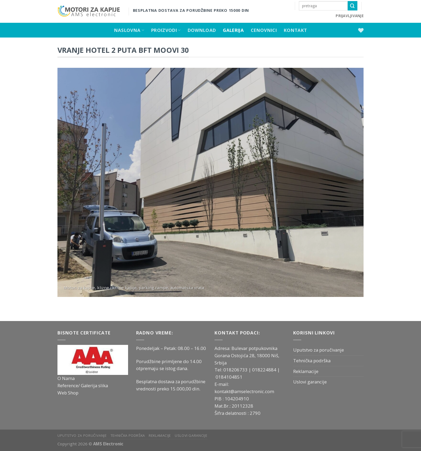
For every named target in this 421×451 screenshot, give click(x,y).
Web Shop (67, 393)
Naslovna (129, 30)
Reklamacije (305, 371)
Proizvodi (166, 30)
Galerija (233, 30)
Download (202, 30)
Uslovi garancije (310, 382)
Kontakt (295, 30)
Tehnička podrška (312, 360)
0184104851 (229, 377)
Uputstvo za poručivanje (318, 350)
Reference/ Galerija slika (82, 385)
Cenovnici (264, 30)
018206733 (236, 370)
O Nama (66, 378)
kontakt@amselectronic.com (244, 391)
